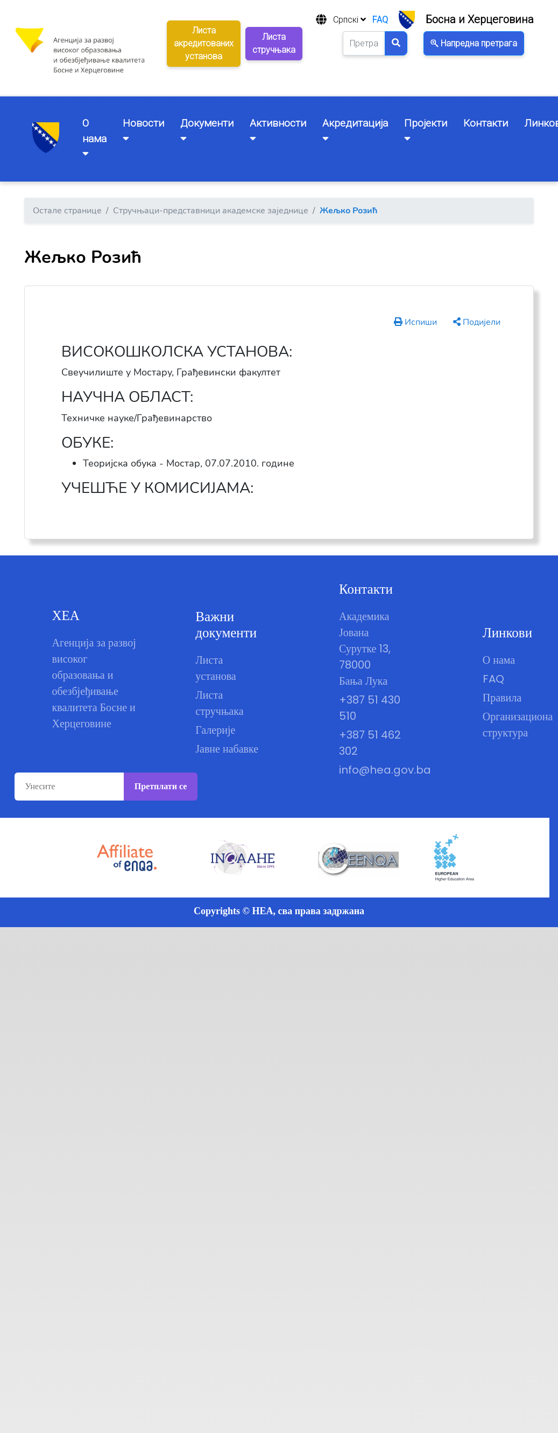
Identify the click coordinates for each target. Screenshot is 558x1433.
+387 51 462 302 (370, 743)
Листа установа (215, 668)
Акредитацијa (355, 130)
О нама (499, 659)
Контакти (485, 123)
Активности (278, 130)
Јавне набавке (226, 748)
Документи (207, 130)
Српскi (349, 20)
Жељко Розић (349, 211)
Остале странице (67, 211)
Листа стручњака (219, 703)
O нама (94, 137)
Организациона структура (514, 724)
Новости (143, 130)
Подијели (476, 322)
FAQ (380, 20)
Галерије (215, 730)
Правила (502, 697)
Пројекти (425, 130)
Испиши (415, 322)
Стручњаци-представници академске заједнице (210, 211)
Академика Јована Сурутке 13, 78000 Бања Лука (365, 648)
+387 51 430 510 (369, 708)
